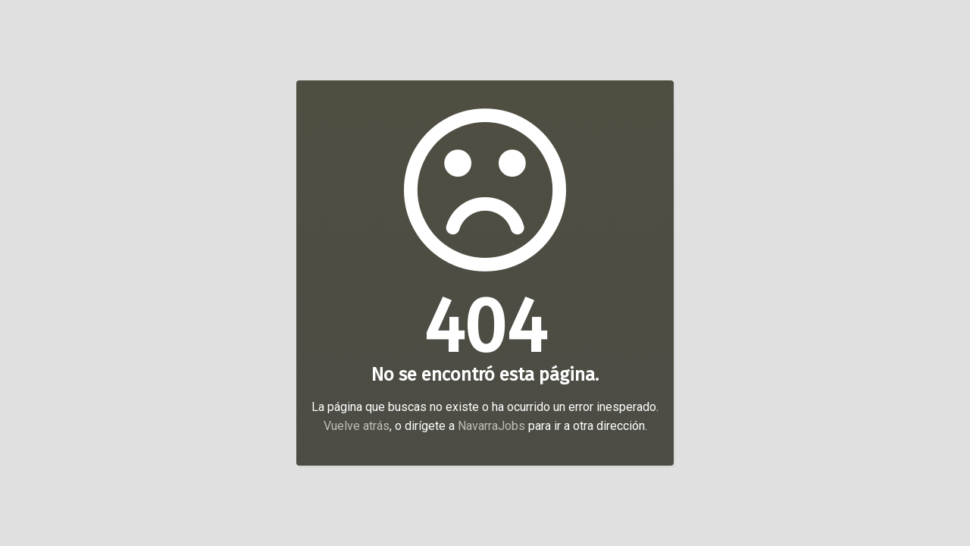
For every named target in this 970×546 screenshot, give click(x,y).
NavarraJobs (491, 426)
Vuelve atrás (357, 426)
